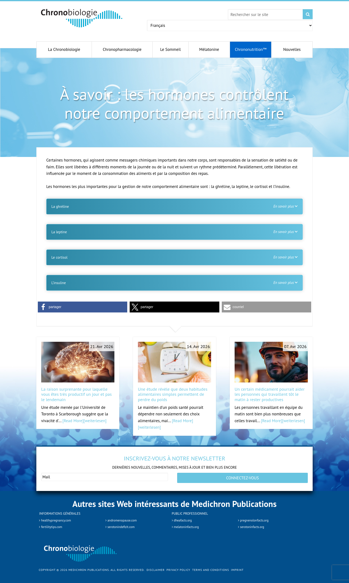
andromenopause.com (124, 516)
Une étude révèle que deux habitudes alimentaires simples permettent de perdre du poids (172, 394)
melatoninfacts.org (188, 523)
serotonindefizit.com (123, 523)
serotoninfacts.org (254, 523)
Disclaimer (156, 567)
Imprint (237, 567)
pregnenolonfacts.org (257, 516)
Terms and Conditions (210, 567)
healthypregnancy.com (59, 516)
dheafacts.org (184, 516)
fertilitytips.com (53, 523)
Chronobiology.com (81, 18)
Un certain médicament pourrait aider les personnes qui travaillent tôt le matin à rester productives (270, 394)
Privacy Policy (178, 567)
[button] (82, 307)
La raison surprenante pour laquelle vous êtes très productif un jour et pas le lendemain (76, 394)
